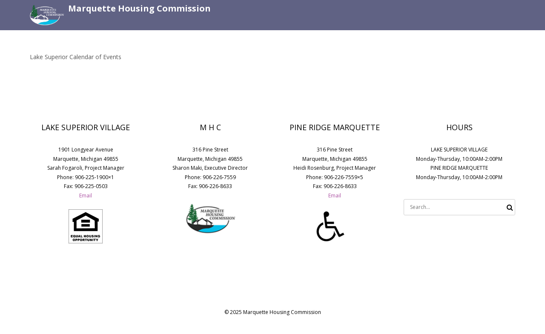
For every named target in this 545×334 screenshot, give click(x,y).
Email (85, 195)
